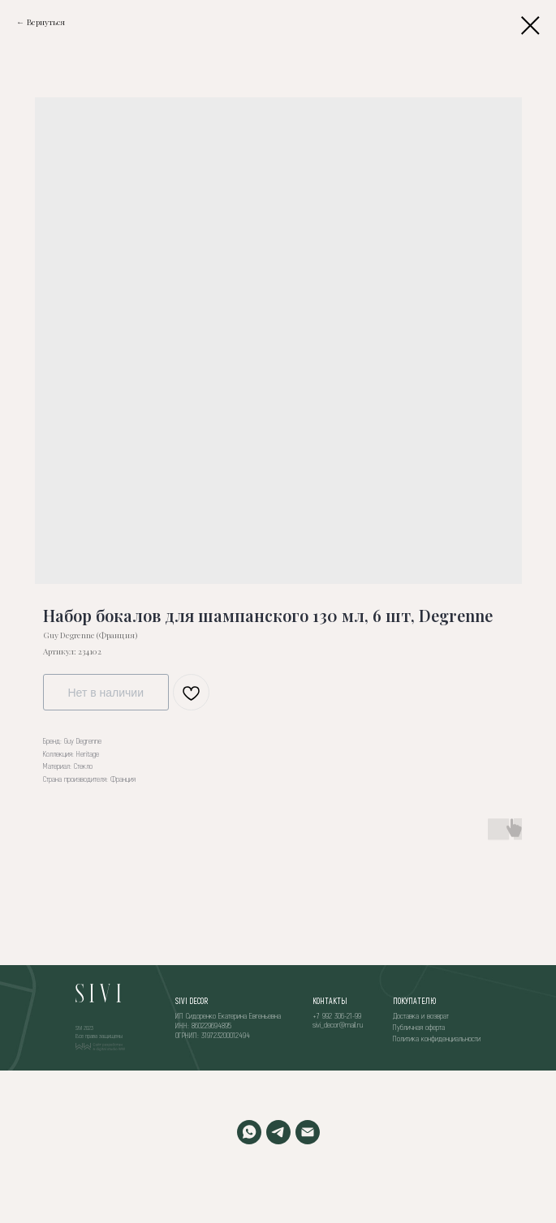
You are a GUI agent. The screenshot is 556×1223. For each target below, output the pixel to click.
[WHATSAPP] (249, 1132)
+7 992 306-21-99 (336, 1015)
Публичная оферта (419, 1027)
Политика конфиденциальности (437, 1038)
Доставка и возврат (421, 1015)
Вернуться (46, 22)
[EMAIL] (307, 1132)
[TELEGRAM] (278, 1132)
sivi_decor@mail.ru (337, 1024)
